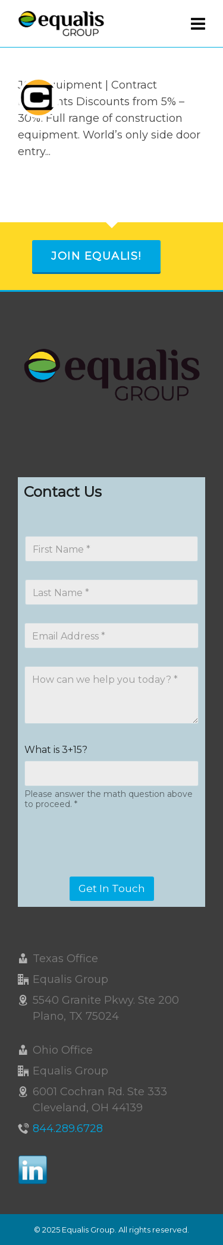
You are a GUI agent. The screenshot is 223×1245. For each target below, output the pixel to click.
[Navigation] (198, 24)
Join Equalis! (96, 256)
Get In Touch (111, 888)
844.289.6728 (68, 1128)
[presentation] (114, 868)
